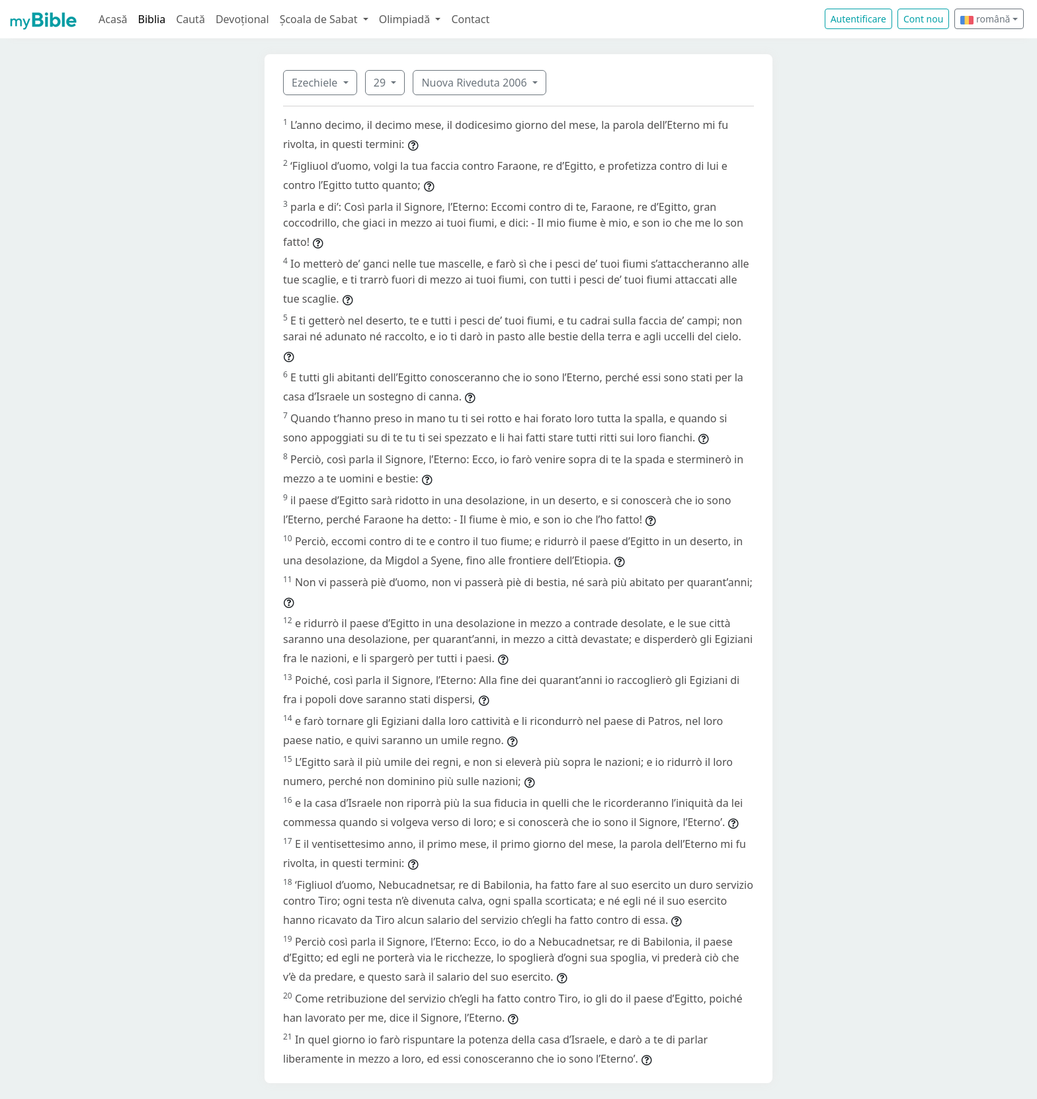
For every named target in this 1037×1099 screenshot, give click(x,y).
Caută (190, 19)
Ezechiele (316, 82)
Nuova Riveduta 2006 (475, 82)
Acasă (113, 19)
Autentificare (858, 19)
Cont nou (923, 19)
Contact (470, 19)
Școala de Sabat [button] (320, 19)
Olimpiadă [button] (406, 19)
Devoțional (242, 19)
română (985, 19)
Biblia (152, 19)
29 (381, 82)
